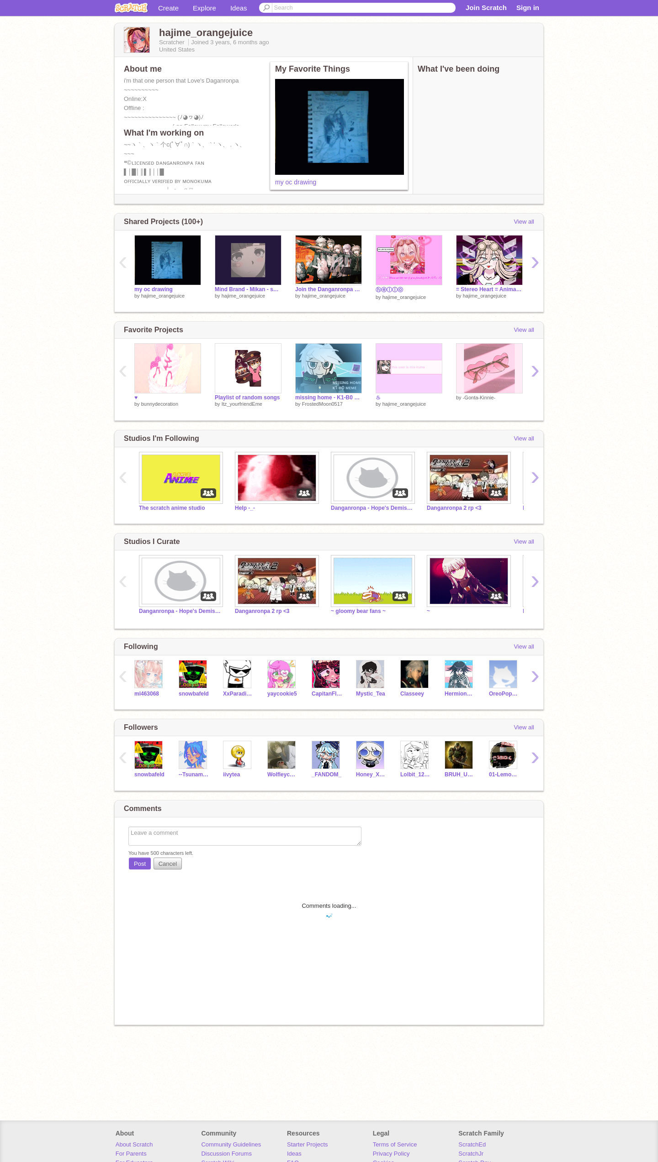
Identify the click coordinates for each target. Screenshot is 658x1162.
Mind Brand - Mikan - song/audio (248, 289)
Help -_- (245, 508)
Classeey (412, 694)
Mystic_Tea (370, 694)
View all (524, 221)
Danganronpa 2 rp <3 (454, 508)
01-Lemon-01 (504, 774)
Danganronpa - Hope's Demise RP (372, 508)
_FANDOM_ (326, 774)
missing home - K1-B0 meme (328, 397)
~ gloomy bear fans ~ (358, 611)
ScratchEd (472, 1144)
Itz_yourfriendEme (242, 404)
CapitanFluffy (327, 694)
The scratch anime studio (172, 508)
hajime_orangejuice (163, 295)
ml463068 (146, 694)
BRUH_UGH (460, 774)
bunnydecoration (159, 404)
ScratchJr (470, 1153)
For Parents (131, 1153)
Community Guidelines (231, 1144)
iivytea (231, 774)
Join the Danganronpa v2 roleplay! (328, 289)
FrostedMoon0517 (322, 404)
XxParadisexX (238, 694)
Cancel (168, 863)
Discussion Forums (226, 1153)
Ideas (238, 8)
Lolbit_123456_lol (415, 774)
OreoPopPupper (504, 694)
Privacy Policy (391, 1153)
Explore (204, 8)
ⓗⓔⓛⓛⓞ (389, 290)
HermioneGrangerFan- (460, 694)
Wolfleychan (282, 774)
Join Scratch (486, 7)
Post (140, 863)
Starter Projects (307, 1144)
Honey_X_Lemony (371, 774)
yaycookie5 (282, 694)
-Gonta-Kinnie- (479, 397)
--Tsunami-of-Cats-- (194, 774)
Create (168, 8)
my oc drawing (295, 182)
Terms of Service (395, 1144)
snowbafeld (194, 694)
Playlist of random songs (247, 397)
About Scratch (134, 1144)
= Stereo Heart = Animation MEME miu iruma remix (489, 289)
